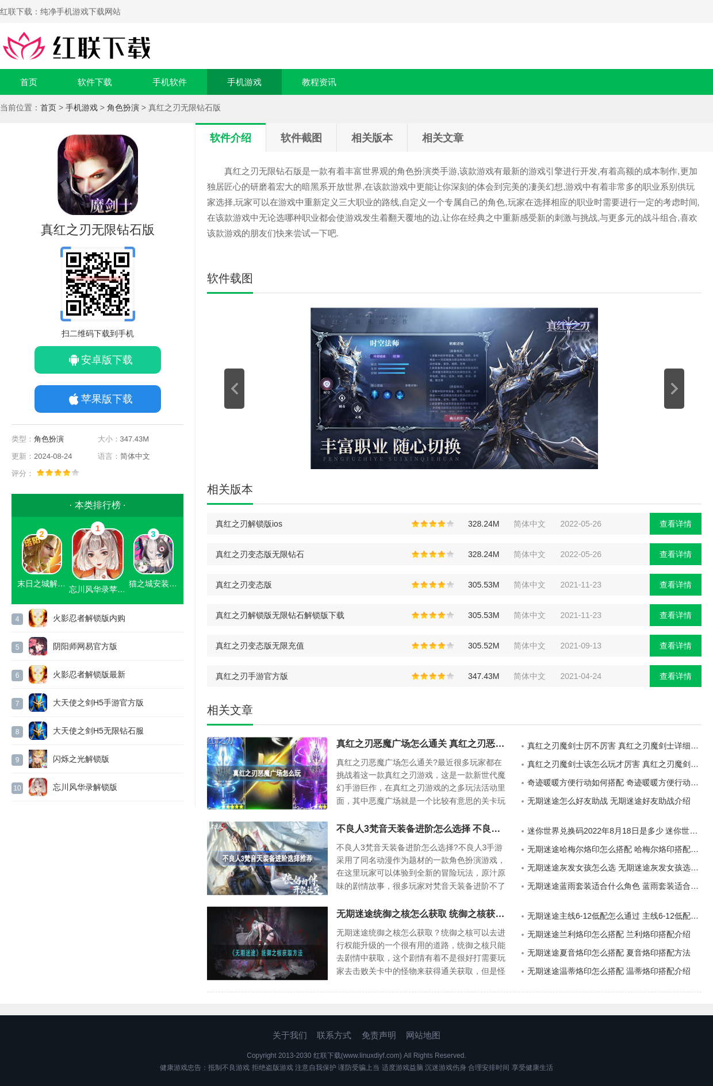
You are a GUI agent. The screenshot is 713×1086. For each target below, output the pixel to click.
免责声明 (379, 1035)
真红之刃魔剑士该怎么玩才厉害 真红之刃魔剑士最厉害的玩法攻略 (614, 764)
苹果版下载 (107, 399)
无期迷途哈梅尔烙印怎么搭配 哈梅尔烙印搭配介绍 (614, 849)
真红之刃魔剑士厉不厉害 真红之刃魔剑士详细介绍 (614, 745)
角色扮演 (123, 107)
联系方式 (334, 1035)
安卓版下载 (107, 360)
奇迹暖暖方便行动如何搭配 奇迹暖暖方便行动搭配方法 (614, 782)
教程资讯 (319, 82)
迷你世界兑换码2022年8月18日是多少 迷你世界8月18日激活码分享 (614, 830)
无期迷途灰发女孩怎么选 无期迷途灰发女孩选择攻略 (614, 867)
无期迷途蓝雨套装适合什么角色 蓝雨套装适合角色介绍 (614, 886)
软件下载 (95, 82)
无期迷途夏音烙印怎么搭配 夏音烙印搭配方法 (609, 952)
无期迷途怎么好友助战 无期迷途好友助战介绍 (609, 800)
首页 (28, 82)
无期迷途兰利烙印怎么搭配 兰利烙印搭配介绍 (609, 934)
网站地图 (423, 1035)
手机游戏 (244, 82)
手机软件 (169, 82)
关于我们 (290, 1035)
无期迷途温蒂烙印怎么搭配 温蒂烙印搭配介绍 (609, 971)
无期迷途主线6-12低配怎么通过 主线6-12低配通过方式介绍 (614, 915)
